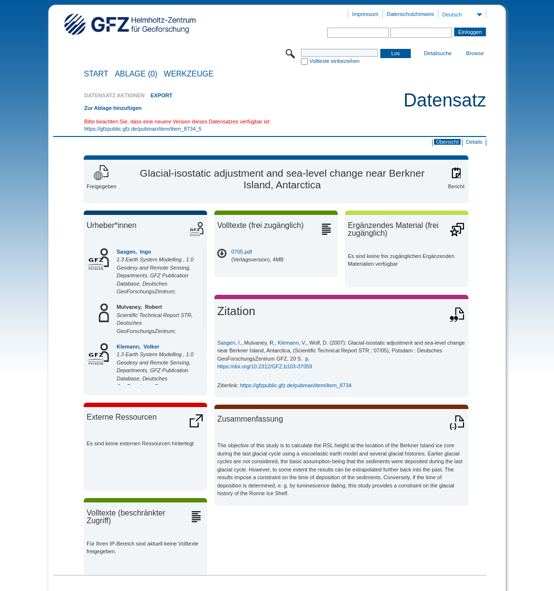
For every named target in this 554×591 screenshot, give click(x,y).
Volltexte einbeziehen (334, 61)
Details (474, 142)
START (96, 74)
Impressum (365, 14)
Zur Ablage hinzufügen (113, 108)
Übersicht (447, 142)
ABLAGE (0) (136, 74)
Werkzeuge (188, 74)
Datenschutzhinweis (410, 14)
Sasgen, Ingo (134, 252)
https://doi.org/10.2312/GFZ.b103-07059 (264, 366)
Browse (475, 53)
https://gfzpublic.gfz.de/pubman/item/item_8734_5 (143, 129)
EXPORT (161, 95)
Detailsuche (437, 53)
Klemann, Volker (138, 346)
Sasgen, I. (229, 343)
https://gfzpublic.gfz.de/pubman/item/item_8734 (296, 385)
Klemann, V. (292, 343)
